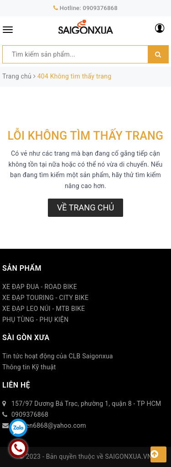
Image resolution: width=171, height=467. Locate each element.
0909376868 (100, 8)
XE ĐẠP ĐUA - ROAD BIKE (39, 286)
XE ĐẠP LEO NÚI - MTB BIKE (43, 308)
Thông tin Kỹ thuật (29, 367)
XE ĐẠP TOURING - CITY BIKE (45, 297)
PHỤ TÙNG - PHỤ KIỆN (35, 319)
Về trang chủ (85, 207)
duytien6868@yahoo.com (48, 425)
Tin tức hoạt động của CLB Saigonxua (57, 356)
